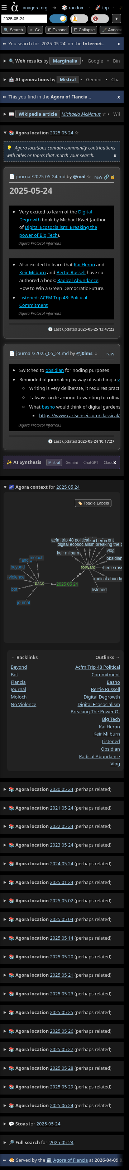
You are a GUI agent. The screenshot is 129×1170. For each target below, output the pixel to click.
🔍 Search (13, 30)
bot (14, 674)
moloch (19, 697)
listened (111, 741)
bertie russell (105, 689)
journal (18, 689)
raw (98, 177)
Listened (28, 297)
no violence (23, 704)
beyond (19, 667)
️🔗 (106, 177)
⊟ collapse (84, 30)
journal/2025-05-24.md (40, 176)
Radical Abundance (77, 280)
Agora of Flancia (70, 1160)
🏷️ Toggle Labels (93, 503)
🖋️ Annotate (113, 30)
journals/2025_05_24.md (42, 353)
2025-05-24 (49, 1123)
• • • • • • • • (64, 61)
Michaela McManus (81, 114)
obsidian (55, 370)
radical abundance (99, 756)
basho (48, 407)
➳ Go (35, 30)
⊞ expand (57, 30)
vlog (115, 763)
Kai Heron (84, 264)
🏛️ (49, 1160)
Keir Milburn (32, 272)
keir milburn (107, 734)
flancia (18, 682)
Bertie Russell (71, 272)
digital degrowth (101, 697)
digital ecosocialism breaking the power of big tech (95, 711)
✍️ (113, 177)
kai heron (109, 726)
